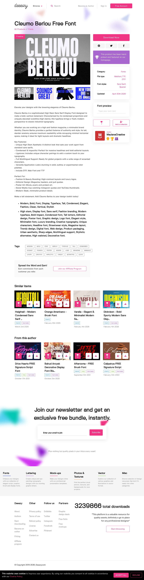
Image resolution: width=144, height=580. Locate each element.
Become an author (19, 530)
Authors (17, 516)
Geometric (70, 254)
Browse (40, 6)
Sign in (104, 6)
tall (73, 246)
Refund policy (35, 521)
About (17, 511)
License (32, 526)
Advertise (33, 531)
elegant (30, 250)
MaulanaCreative (116, 135)
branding (76, 250)
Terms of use (34, 516)
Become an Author (87, 6)
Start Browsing (118, 529)
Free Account (121, 6)
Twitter (47, 516)
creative (39, 254)
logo (67, 250)
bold (38, 246)
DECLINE (136, 575)
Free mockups (62, 525)
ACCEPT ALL (121, 575)
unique (60, 254)
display (54, 246)
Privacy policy (35, 511)
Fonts (30, 29)
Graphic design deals (64, 513)
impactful (50, 254)
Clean (81, 254)
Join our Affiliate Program (69, 269)
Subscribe (96, 432)
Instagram (48, 521)
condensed (83, 246)
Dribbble (47, 511)
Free (24, 375)
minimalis (87, 250)
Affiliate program (18, 542)
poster (49, 250)
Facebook (48, 526)
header (58, 250)
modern (30, 246)
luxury (29, 254)
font (46, 246)
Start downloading (19, 522)
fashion (39, 250)
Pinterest (48, 531)
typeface (65, 246)
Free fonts (63, 519)
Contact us (33, 535)
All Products (20, 29)
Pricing (17, 536)
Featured (26, 323)
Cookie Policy (16, 576)
